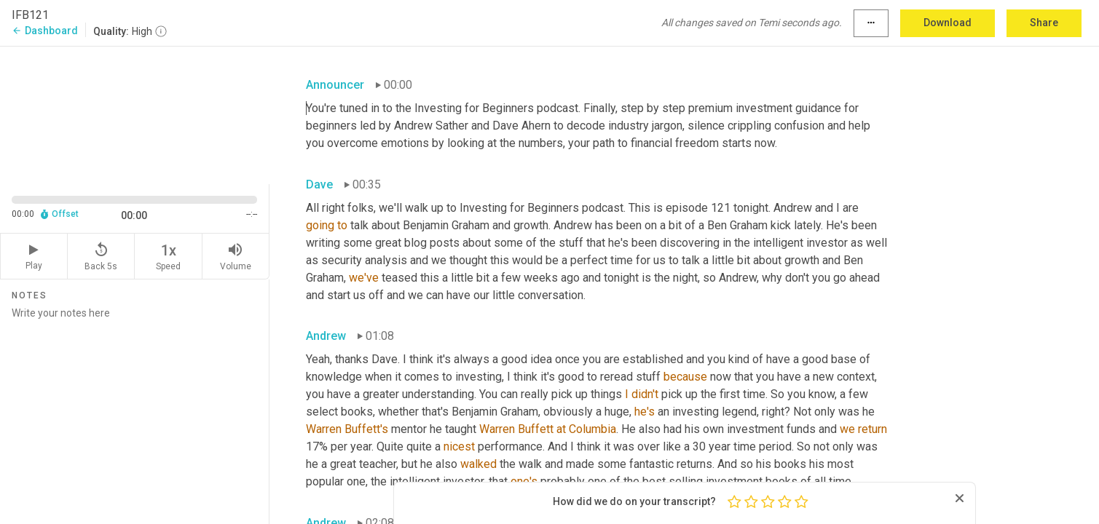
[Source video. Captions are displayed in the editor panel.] (134, 114)
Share (1044, 22)
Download (947, 22)
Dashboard (45, 30)
